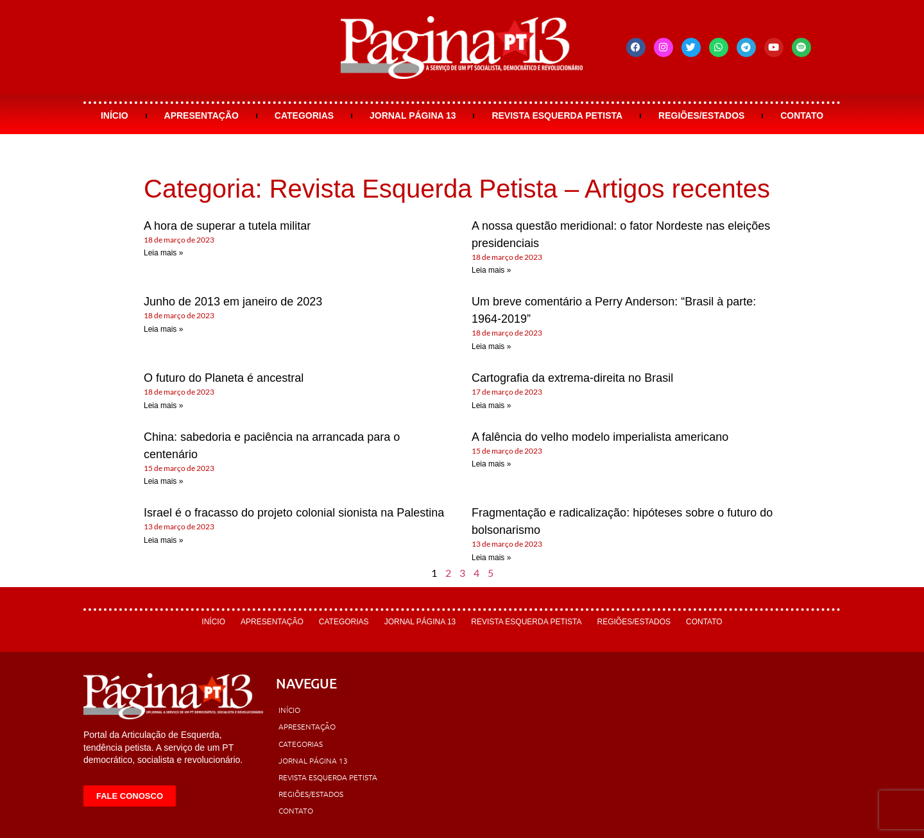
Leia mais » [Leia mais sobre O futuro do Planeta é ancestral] (163, 405)
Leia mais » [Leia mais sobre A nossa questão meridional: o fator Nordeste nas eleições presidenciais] (491, 270)
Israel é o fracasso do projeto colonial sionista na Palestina (294, 512)
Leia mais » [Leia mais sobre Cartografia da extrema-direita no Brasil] (491, 405)
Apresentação (201, 115)
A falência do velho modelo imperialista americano (600, 437)
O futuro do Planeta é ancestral (224, 378)
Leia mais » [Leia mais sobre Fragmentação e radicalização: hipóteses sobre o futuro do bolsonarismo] (491, 557)
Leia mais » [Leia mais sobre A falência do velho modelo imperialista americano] (491, 463)
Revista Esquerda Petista (557, 115)
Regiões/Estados (701, 115)
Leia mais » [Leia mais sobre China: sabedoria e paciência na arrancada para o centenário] (163, 481)
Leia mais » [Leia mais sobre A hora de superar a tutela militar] (163, 252)
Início (114, 115)
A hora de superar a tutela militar (227, 225)
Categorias (304, 115)
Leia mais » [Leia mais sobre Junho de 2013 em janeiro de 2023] (163, 329)
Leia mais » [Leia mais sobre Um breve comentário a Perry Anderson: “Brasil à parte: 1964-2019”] (491, 346)
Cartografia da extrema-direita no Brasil (572, 378)
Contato (801, 115)
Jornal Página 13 (413, 115)
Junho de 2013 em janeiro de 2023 (233, 301)
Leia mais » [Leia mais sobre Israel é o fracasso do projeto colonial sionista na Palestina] (163, 540)
